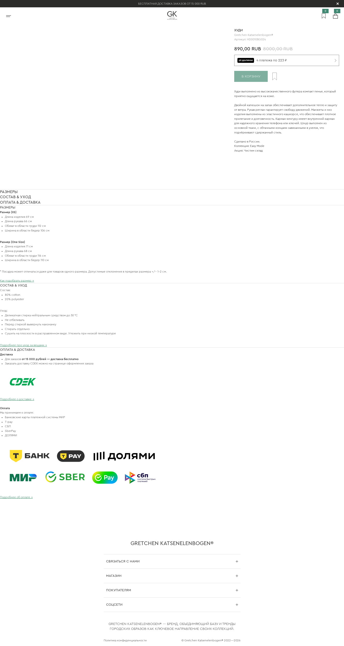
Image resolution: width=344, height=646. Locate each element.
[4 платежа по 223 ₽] (286, 60)
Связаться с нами (123, 561)
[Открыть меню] (8, 15)
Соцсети (114, 604)
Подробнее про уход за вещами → (23, 345)
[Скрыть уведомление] (337, 3)
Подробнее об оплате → (16, 497)
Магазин (114, 576)
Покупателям (118, 590)
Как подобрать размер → (17, 280)
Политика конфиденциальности (125, 640)
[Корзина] (335, 15)
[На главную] (172, 15)
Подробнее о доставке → (17, 399)
